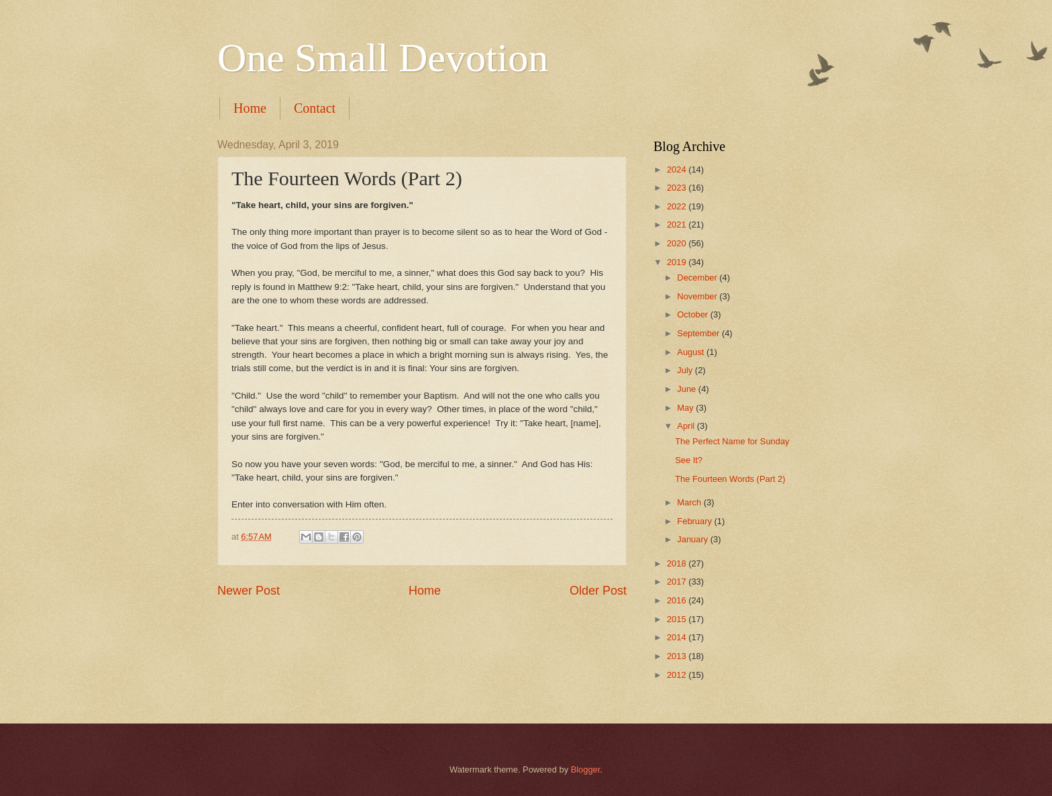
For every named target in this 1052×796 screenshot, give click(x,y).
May (686, 408)
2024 (677, 169)
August (691, 352)
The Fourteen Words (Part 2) (730, 479)
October (693, 314)
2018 (677, 563)
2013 (677, 656)
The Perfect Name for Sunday (732, 441)
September (699, 333)
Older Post (598, 590)
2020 (677, 243)
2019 (677, 262)
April (686, 426)
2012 (677, 675)
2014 (677, 637)
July (685, 370)
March (690, 502)
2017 (677, 582)
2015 (677, 619)
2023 (677, 188)
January (693, 539)
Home (249, 108)
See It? (688, 460)
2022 (677, 206)
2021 (677, 224)
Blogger (585, 769)
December (698, 277)
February (695, 521)
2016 (677, 600)
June (687, 389)
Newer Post (248, 590)
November (698, 296)
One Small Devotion (382, 58)
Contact (314, 108)
